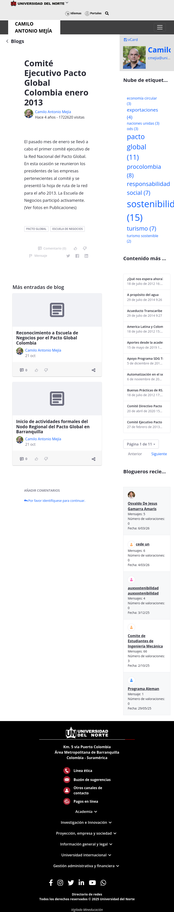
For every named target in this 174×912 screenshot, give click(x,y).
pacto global (36, 229)
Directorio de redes (87, 894)
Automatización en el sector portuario (145, 374)
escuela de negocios (67, 229)
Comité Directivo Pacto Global (145, 406)
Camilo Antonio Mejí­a (53, 111)
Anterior (135, 453)
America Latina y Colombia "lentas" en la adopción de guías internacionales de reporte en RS (145, 326)
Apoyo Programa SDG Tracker (145, 358)
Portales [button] (93, 13)
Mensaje (38, 255)
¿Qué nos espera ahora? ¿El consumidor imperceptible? (145, 279)
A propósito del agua (143, 295)
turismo (141, 228)
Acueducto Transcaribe (144, 311)
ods (132, 128)
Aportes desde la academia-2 (145, 342)
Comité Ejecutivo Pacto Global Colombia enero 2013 (145, 422)
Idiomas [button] (73, 13)
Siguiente (159, 453)
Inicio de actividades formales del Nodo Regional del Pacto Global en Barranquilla (52, 427)
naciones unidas (143, 123)
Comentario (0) (52, 248)
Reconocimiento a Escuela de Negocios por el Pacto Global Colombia (47, 338)
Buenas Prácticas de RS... (145, 390)
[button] (107, 13)
